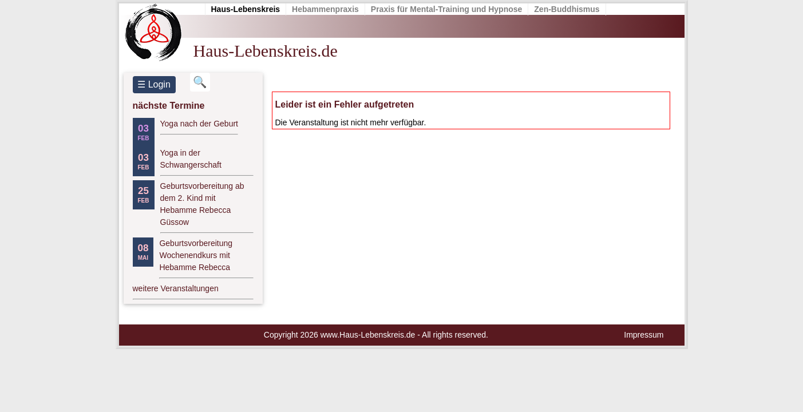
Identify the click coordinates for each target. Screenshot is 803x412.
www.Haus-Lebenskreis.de (368, 334)
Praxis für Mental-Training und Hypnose (446, 9)
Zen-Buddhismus (566, 9)
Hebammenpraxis (325, 9)
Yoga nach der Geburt (199, 123)
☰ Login (154, 84)
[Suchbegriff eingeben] (200, 82)
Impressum (643, 334)
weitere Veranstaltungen (176, 288)
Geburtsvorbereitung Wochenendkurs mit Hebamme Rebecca (195, 255)
